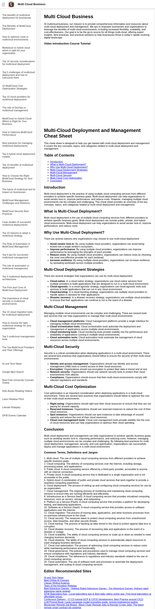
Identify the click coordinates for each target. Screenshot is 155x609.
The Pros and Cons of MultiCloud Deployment (14, 288)
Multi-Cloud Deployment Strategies (68, 170)
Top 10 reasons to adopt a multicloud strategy (16, 234)
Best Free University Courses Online (18, 381)
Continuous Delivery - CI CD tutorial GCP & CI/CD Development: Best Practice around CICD (93, 599)
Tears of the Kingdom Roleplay (60, 585)
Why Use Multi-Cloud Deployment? (69, 167)
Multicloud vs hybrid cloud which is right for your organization (16, 50)
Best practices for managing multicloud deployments (17, 144)
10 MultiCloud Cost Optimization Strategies (14, 87)
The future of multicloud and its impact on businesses (18, 190)
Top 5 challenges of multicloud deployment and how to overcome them (18, 75)
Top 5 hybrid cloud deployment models (18, 155)
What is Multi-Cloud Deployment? (68, 164)
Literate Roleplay (11, 407)
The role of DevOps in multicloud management (15, 109)
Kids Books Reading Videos (17, 391)
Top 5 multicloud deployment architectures (17, 278)
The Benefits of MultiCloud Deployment (16, 27)
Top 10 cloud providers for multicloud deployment (16, 98)
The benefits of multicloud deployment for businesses (16, 16)
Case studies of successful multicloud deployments (16, 223)
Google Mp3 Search (13, 372)
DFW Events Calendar (14, 415)
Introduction (56, 161)
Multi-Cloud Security (61, 175)
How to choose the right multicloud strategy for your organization (16, 326)
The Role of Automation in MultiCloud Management (16, 245)
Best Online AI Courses (56, 580)
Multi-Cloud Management (63, 172)
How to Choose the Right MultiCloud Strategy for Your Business (17, 178)
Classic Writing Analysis (57, 583)
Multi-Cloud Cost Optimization (66, 178)
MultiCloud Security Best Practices (15, 212)
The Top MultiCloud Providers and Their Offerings (18, 348)
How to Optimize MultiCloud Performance (17, 133)
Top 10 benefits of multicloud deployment (17, 166)
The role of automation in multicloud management (15, 267)
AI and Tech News (12, 363)
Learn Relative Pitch (13, 399)
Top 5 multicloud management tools (18, 338)
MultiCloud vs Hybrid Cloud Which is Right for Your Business (16, 121)
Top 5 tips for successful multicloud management (15, 256)
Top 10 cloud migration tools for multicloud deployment (17, 313)
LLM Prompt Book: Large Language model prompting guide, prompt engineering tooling (91, 602)
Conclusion (56, 180)
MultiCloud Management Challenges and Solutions (16, 201)
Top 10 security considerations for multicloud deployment (18, 62)
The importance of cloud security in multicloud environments (15, 301)
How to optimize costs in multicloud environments (15, 38)
